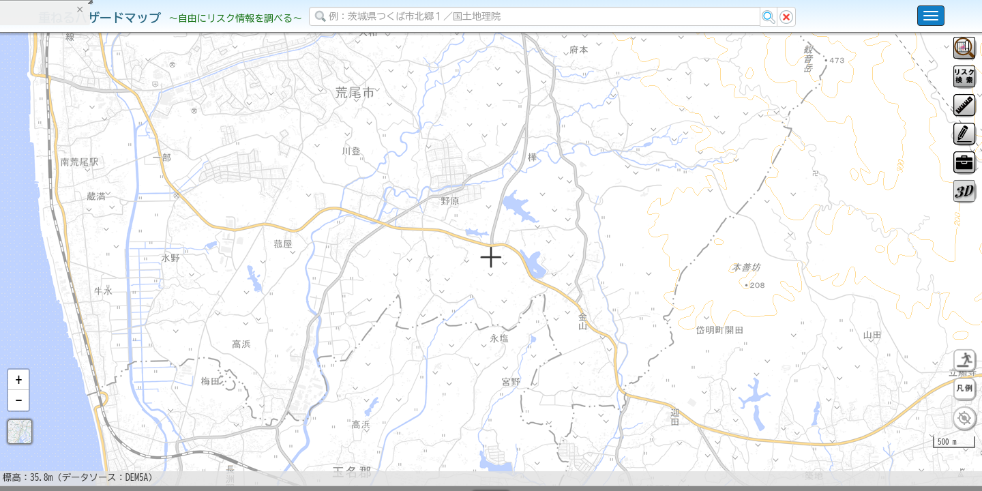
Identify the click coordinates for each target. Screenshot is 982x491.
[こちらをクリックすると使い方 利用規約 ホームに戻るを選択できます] (930, 15)
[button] (18, 415)
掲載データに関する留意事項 (75, 232)
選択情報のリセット (144, 269)
